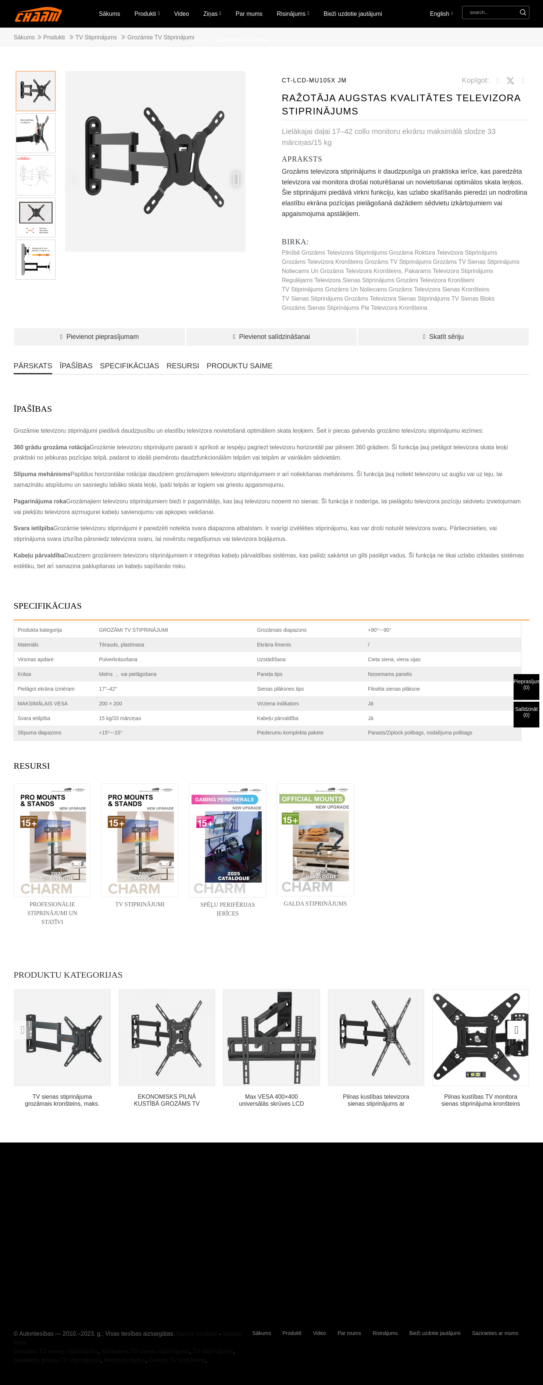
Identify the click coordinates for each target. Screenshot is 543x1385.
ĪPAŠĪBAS (76, 366)
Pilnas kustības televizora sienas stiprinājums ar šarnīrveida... (376, 1100)
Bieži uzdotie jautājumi (353, 14)
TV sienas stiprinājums (312, 298)
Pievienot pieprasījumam (99, 336)
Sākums (109, 14)
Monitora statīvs (125, 1360)
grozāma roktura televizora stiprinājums (443, 252)
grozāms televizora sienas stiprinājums (397, 298)
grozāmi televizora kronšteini (435, 280)
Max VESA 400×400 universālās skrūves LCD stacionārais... (271, 1100)
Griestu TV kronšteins (177, 1360)
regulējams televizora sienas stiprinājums (338, 280)
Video (181, 14)
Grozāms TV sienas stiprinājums (476, 262)
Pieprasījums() (526, 684)
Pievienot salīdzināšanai (271, 336)
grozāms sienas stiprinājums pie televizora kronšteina (354, 308)
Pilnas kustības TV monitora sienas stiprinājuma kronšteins (480, 1100)
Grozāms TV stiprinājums (398, 262)
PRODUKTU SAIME (240, 366)
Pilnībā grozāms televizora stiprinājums (334, 252)
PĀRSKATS (33, 366)
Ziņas (212, 13)
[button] (236, 179)
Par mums (249, 14)
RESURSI (183, 366)
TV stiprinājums (96, 37)
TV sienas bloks (472, 298)
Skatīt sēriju (443, 336)
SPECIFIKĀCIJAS (129, 366)
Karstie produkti (196, 1334)
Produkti (147, 13)
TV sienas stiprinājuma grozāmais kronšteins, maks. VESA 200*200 (62, 1100)
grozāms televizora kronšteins (322, 262)
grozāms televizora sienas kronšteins (439, 289)
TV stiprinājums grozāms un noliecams (334, 289)
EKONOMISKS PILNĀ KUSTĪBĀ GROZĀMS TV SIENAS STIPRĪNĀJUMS (167, 1100)
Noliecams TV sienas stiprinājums (145, 1351)
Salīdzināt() (526, 712)
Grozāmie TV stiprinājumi (160, 37)
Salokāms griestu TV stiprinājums (57, 1360)
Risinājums (293, 13)
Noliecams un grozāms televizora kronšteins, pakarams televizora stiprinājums (387, 271)
